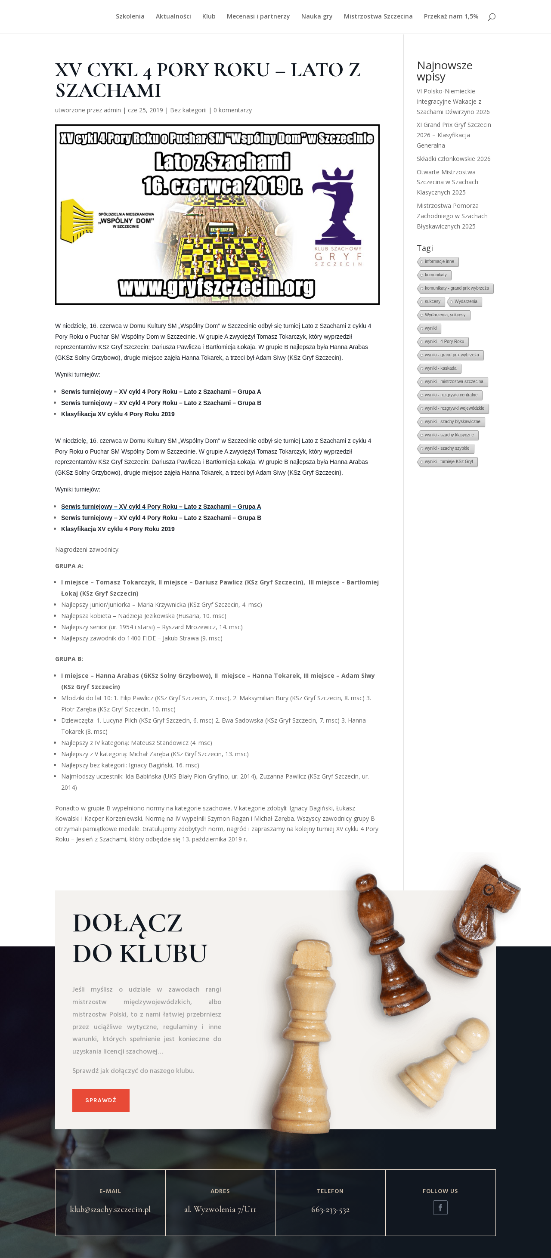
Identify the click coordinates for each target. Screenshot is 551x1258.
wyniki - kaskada (440, 368)
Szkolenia (130, 17)
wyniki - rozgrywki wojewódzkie (454, 408)
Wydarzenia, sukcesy (445, 314)
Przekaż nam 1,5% (451, 17)
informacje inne (439, 261)
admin (112, 110)
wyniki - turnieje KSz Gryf (449, 461)
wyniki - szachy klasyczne (449, 435)
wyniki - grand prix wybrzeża (452, 354)
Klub (209, 17)
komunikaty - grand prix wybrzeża (457, 288)
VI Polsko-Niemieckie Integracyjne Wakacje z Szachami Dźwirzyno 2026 (453, 101)
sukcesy (432, 301)
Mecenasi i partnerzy (258, 17)
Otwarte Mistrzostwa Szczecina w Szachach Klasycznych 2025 (447, 182)
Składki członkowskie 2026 (454, 159)
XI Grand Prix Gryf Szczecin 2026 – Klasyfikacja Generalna (454, 135)
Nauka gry (317, 17)
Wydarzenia (466, 301)
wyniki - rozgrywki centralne (451, 395)
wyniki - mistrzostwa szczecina (454, 381)
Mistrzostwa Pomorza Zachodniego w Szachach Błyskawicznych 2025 (452, 215)
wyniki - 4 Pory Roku (444, 341)
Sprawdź (101, 1100)
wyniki (430, 328)
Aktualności (173, 17)
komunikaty (436, 274)
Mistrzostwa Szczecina (378, 17)
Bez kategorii (188, 110)
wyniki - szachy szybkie (447, 448)
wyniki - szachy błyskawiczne (452, 421)
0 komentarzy (233, 110)
